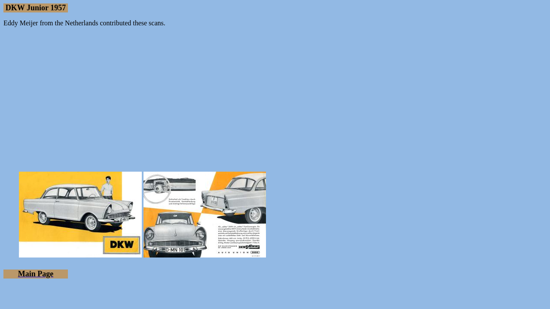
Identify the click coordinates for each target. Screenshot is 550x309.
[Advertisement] (275, 94)
